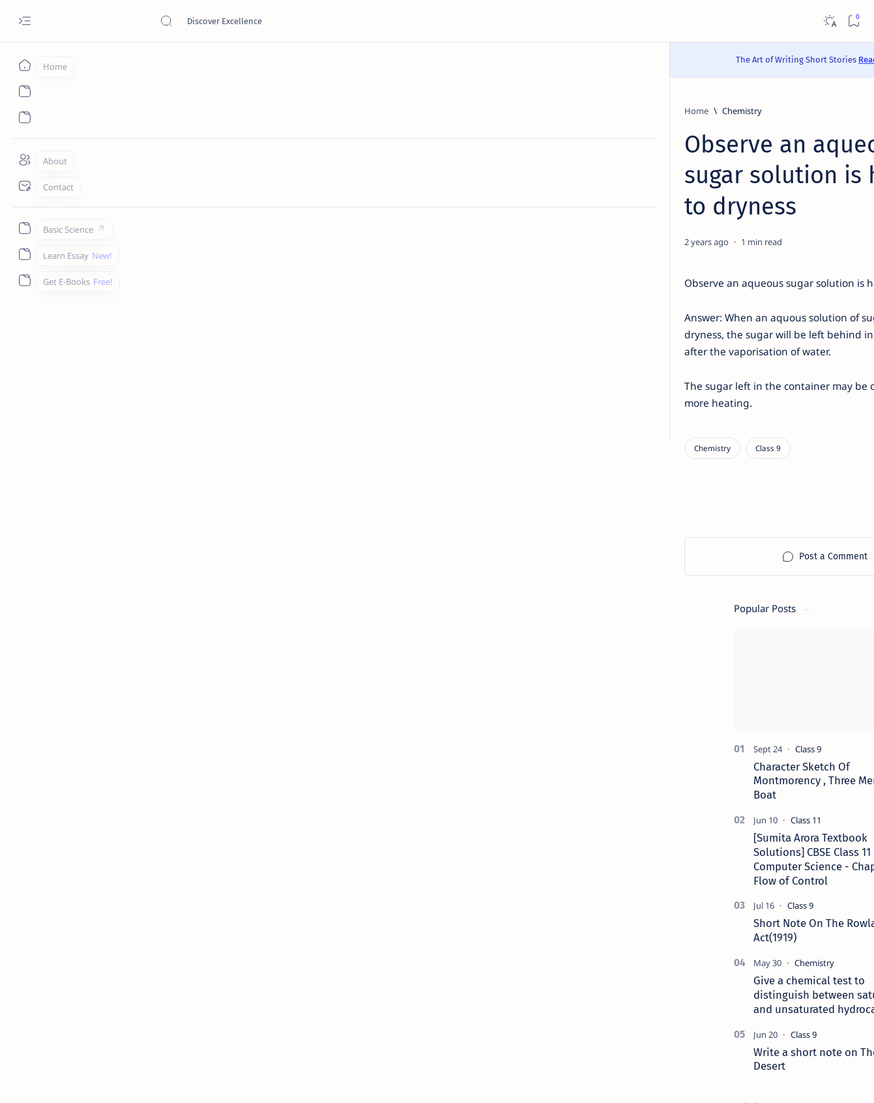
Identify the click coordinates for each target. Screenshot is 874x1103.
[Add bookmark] (558, 211)
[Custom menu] (24, 228)
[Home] (24, 65)
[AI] (681, 642)
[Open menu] (24, 21)
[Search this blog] (257, 21)
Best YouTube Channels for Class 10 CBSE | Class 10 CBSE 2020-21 (737, 865)
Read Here (514, 60)
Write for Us (660, 1019)
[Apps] (776, 740)
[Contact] (24, 186)
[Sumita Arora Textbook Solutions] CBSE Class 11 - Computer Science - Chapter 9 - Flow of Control (733, 361)
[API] (776, 642)
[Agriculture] (681, 707)
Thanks (710, 1019)
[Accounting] (776, 675)
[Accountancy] (681, 675)
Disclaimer (700, 1007)
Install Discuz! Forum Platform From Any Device (730, 922)
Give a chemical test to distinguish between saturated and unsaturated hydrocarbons (733, 497)
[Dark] (829, 21)
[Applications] (681, 740)
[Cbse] (699, 840)
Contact (652, 1007)
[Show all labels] (663, 770)
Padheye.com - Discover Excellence (162, 1077)
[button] (801, 144)
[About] (24, 160)
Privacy (747, 1007)
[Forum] (703, 897)
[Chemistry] (161, 111)
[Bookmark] (853, 21)
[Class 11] (709, 322)
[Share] (591, 211)
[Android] (776, 707)
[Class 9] (186, 387)
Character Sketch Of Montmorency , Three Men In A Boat (730, 283)
